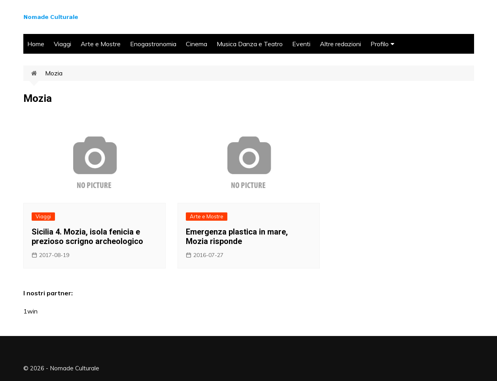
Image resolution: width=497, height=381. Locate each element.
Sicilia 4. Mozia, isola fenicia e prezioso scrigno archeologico (87, 236)
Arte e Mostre (101, 44)
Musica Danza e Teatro (250, 44)
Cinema (196, 44)
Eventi (301, 44)
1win (30, 311)
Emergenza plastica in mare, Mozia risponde (237, 236)
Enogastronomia (153, 44)
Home (35, 44)
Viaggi (62, 44)
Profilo (379, 44)
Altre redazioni (340, 44)
